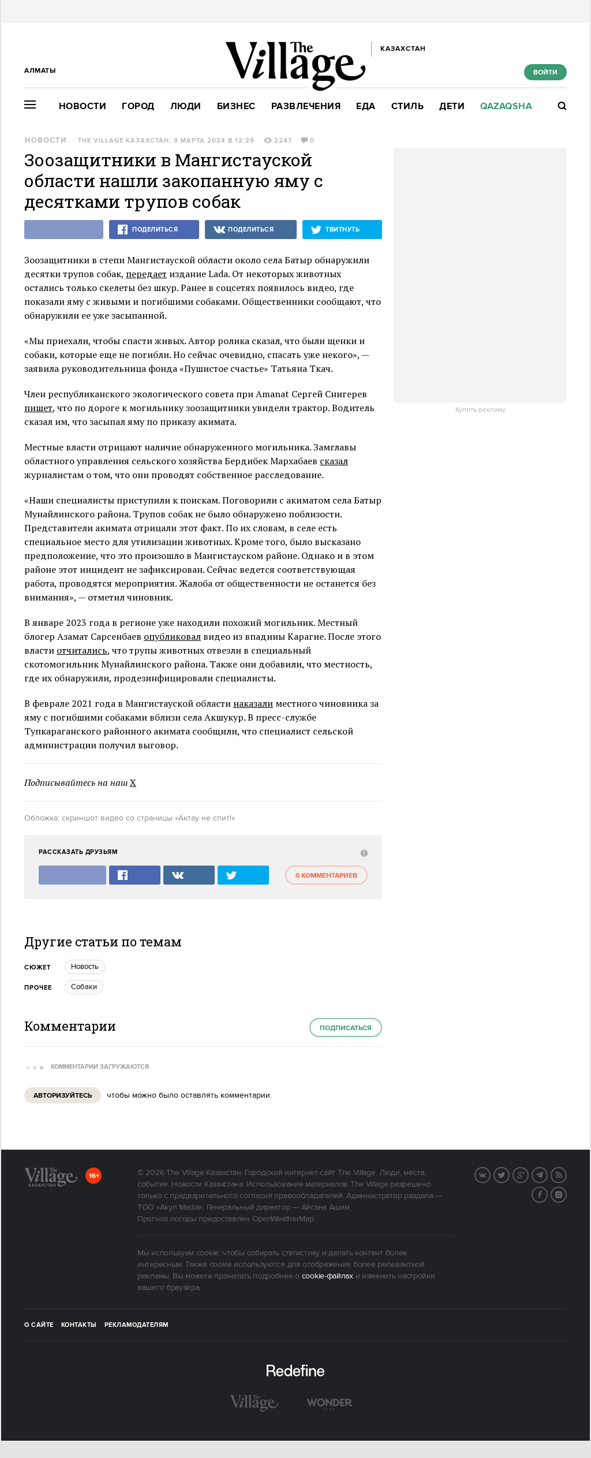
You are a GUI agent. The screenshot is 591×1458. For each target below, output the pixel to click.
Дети (452, 106)
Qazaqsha (506, 106)
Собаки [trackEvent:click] (84, 986)
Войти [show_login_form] (545, 72)
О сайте (39, 1325)
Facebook (547, 1193)
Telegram (547, 1174)
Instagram (566, 1193)
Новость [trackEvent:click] (85, 966)
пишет (38, 407)
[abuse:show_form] (363, 852)
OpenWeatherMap (283, 1219)
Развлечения (306, 106)
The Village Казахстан (123, 141)
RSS (566, 1174)
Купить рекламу (480, 410)
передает (146, 273)
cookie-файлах (327, 1276)
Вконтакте (490, 1174)
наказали (253, 703)
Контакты (79, 1325)
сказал (334, 460)
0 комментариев (326, 875)
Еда (366, 106)
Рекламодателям (136, 1325)
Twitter (509, 1174)
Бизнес (236, 106)
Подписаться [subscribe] (346, 1028)
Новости (83, 106)
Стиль (407, 106)
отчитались (82, 650)
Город (138, 106)
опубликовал (172, 636)
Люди (185, 106)
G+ (528, 1174)
